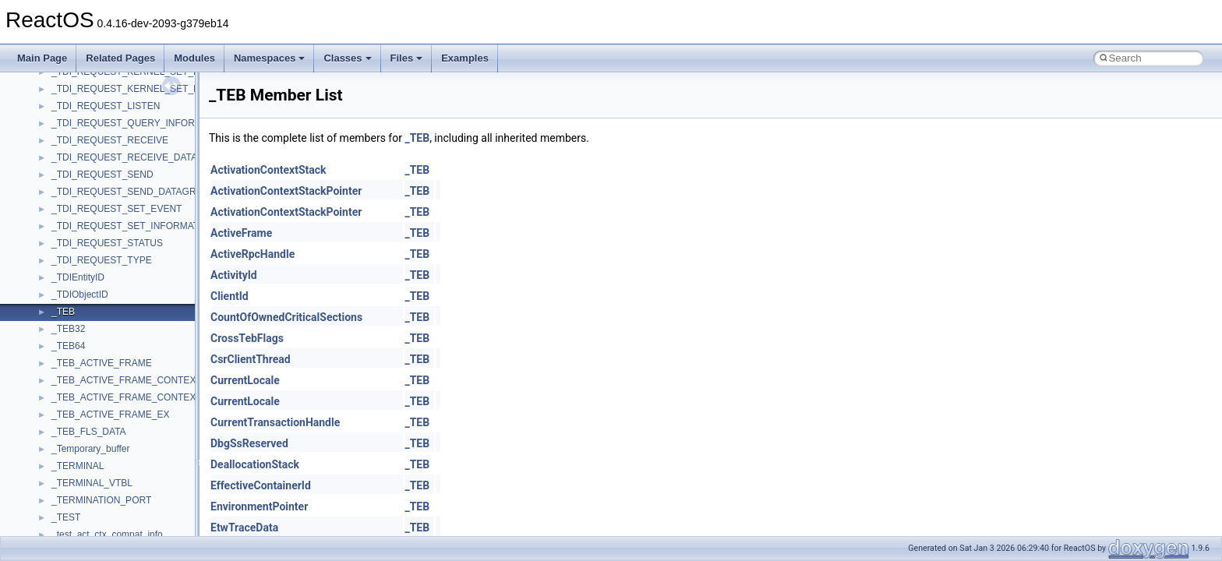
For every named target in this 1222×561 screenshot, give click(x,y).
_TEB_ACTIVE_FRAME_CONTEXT (126, 380)
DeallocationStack (254, 464)
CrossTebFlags (247, 338)
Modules (194, 58)
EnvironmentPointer (259, 506)
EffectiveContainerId (260, 485)
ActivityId (233, 275)
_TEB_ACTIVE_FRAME (101, 363)
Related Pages (120, 58)
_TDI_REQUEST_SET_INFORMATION (133, 226)
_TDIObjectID (79, 294)
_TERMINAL (77, 465)
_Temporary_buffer (90, 448)
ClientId (229, 296)
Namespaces (270, 58)
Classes (347, 58)
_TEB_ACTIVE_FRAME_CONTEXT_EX (135, 397)
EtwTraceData (244, 527)
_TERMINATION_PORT (101, 500)
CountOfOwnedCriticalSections (286, 317)
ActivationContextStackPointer (286, 191)
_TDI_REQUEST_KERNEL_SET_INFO (133, 88)
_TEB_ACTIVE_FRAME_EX (110, 414)
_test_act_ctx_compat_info (107, 534)
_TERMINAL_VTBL (91, 483)
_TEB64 (68, 345)
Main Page (42, 58)
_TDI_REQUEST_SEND (102, 174)
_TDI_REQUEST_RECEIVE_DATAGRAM (138, 157)
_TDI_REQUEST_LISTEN (105, 106)
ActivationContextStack (268, 170)
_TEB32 (68, 328)
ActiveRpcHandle (252, 254)
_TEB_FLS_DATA (88, 431)
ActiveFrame (241, 233)
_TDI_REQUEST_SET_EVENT (116, 208)
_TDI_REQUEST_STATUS (107, 243)
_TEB (63, 311)
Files (406, 58)
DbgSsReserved (249, 443)
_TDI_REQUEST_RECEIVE (109, 140)
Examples (465, 58)
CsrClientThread (250, 359)
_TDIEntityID (77, 277)
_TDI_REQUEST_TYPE (101, 260)
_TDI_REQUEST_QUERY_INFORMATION (141, 123)
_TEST (65, 517)
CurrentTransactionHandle (275, 422)
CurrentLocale (245, 380)
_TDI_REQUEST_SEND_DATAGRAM (130, 191)
